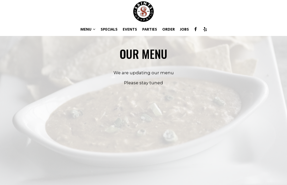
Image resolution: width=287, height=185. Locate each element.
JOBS (184, 29)
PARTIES (149, 29)
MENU (87, 29)
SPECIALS (109, 29)
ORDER (168, 29)
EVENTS (130, 29)
